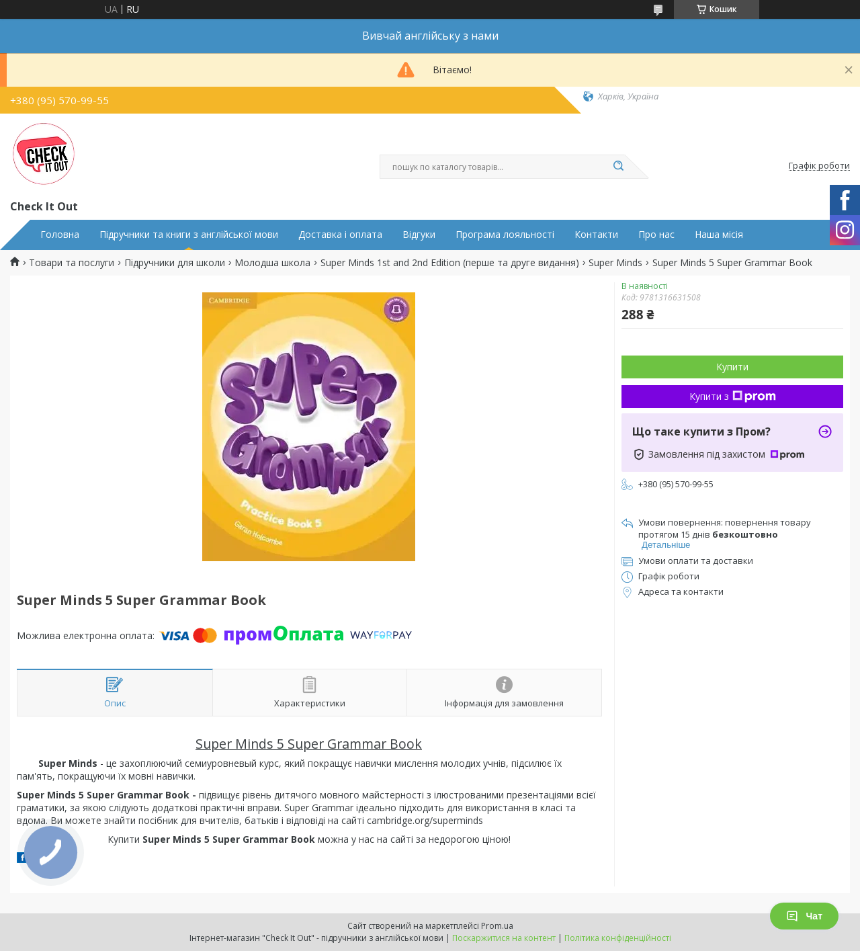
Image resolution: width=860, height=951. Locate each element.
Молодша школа (272, 263)
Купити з (732, 396)
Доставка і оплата (340, 234)
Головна (59, 234)
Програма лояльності (505, 234)
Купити (732, 366)
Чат (804, 916)
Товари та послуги (71, 263)
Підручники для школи (174, 263)
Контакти (596, 234)
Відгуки (418, 234)
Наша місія (719, 234)
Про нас (656, 234)
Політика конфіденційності (617, 938)
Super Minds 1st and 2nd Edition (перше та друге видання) (449, 263)
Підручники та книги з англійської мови (188, 234)
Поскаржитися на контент (504, 938)
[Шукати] (618, 167)
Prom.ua (497, 926)
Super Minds (615, 263)
